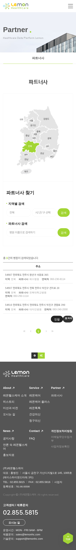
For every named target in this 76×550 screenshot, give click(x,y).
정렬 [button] (57, 319)
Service (36, 387)
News (8, 431)
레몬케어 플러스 (39, 401)
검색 (63, 212)
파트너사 (38, 58)
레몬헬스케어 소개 (15, 395)
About (8, 387)
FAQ (32, 438)
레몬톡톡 (35, 408)
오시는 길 (9, 414)
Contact (36, 431)
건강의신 (35, 414)
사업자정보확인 (60, 446)
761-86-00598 (23, 486)
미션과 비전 (10, 408)
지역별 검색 (16, 203)
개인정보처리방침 (61, 431)
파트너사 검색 (17, 223)
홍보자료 (8, 455)
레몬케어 (35, 395)
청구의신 (35, 420)
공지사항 (8, 438)
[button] (34, 356)
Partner (57, 387)
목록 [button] (68, 318)
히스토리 (8, 401)
